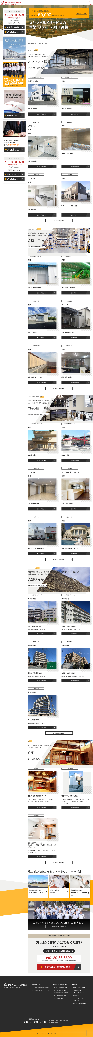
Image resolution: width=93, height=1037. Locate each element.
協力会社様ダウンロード (80, 1003)
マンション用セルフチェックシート (41, 990)
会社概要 (76, 995)
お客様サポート (36, 984)
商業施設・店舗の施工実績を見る (37, 414)
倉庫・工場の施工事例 (60, 990)
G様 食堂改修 (32, 210)
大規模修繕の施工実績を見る (36, 585)
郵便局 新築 (65, 455)
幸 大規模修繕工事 (33, 720)
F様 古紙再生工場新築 (68, 288)
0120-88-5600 (14, 15)
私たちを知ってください (79, 993)
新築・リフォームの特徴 (79, 987)
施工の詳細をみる (41, 114)
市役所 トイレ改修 (67, 153)
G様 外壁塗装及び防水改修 (69, 548)
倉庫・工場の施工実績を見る (36, 247)
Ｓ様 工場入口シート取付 (35, 377)
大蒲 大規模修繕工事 (34, 626)
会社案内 (74, 984)
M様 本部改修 (32, 161)
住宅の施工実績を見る (34, 759)
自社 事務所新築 (66, 109)
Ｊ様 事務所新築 (33, 109)
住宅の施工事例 (59, 998)
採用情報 (76, 1001)
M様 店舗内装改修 (67, 503)
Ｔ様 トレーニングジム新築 (69, 206)
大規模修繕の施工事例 (60, 995)
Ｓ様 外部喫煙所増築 (67, 332)
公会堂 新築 (32, 455)
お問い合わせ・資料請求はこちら (55, 967)
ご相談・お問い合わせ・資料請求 (41, 987)
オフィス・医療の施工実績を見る (36, 68)
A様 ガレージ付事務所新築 (36, 548)
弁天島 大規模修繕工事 (68, 626)
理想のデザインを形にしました (69, 796)
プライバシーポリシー (79, 998)
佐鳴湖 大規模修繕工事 (68, 673)
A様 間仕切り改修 (66, 377)
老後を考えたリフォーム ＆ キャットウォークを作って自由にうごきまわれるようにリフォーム (42, 845)
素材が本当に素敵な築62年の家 (37, 796)
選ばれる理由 (77, 990)
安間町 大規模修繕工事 (35, 673)
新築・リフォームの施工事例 (60, 984)
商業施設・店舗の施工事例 (61, 993)
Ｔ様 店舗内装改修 (33, 503)
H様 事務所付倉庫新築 (35, 288)
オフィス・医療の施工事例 (61, 987)
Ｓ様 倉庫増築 (32, 332)
